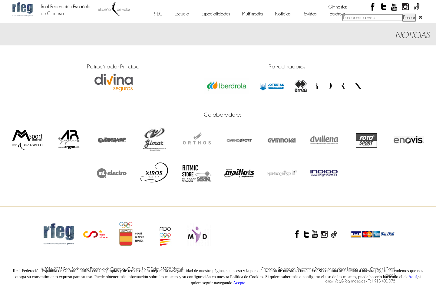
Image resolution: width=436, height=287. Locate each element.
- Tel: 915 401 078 (380, 281)
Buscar (409, 17)
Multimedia (252, 14)
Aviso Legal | (359, 269)
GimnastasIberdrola (338, 10)
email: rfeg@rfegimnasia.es (345, 281)
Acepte (239, 283)
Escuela (182, 14)
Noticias (282, 14)
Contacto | (269, 269)
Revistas (309, 14)
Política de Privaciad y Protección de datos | (313, 269)
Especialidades (215, 14)
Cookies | (378, 269)
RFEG (158, 14)
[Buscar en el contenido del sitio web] (372, 17)
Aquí (412, 277)
